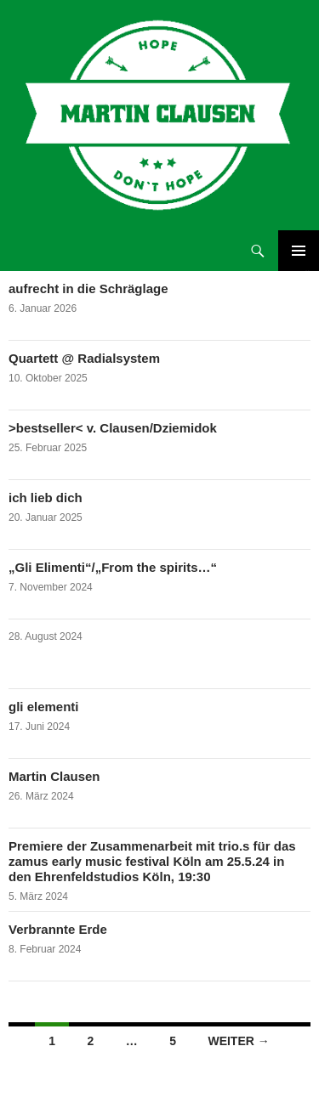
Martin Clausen (54, 776)
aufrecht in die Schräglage (88, 288)
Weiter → (238, 1041)
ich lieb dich (46, 497)
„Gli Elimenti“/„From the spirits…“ (113, 567)
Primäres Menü (298, 250)
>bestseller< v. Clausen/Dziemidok (113, 428)
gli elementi (44, 706)
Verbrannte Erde (58, 929)
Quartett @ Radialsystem (84, 358)
